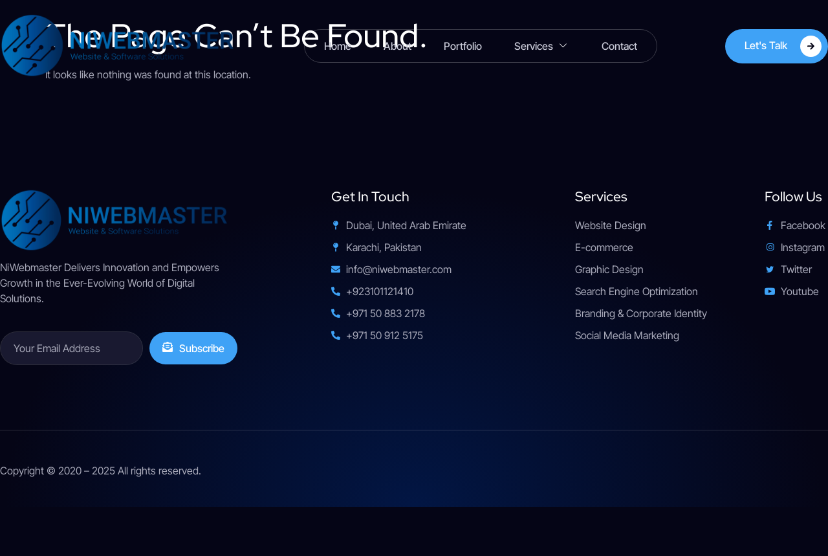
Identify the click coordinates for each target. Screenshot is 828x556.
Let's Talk (783, 46)
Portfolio (463, 45)
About (397, 45)
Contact (619, 45)
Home (337, 45)
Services (541, 46)
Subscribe (193, 348)
